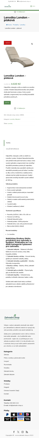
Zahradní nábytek (9, 374)
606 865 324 (13, 1)
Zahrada (6, 355)
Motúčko (6, 368)
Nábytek (17, 119)
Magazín (6, 387)
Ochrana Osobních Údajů (11, 391)
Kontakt (6, 394)
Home (9, 25)
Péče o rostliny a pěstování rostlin (14, 358)
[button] (32, 44)
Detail (7, 103)
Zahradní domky (9, 371)
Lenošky (12, 119)
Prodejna (7, 384)
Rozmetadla (8, 365)
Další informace (12, 149)
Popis (8, 143)
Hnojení (6, 361)
